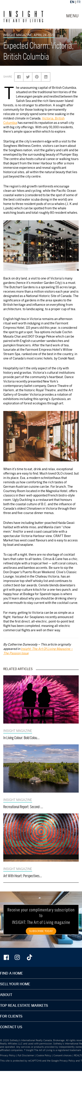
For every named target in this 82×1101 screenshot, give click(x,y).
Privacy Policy (8, 1055)
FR (78, 2)
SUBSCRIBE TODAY (41, 931)
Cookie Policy (43, 1055)
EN (72, 2)
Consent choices (62, 1055)
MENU (72, 16)
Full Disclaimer (26, 1055)
